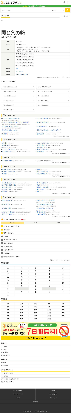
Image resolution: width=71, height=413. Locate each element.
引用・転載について (53, 394)
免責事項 (53, 390)
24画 (49, 316)
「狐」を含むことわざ (42, 105)
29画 (49, 319)
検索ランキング (5, 355)
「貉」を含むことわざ (42, 100)
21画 (8, 316)
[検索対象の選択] (58, 10)
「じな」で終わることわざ (44, 86)
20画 (63, 313)
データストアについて (7, 373)
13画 (35, 310)
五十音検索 (4, 346)
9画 (49, 307)
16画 (8, 313)
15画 (63, 310)
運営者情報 (35, 401)
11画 (8, 310)
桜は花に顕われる (7, 243)
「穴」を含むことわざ (8, 100)
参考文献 (18, 397)
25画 (63, 316)
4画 (49, 304)
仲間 (17, 68)
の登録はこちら (34, 6)
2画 (22, 304)
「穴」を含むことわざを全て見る (60, 153)
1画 (8, 304)
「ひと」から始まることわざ (44, 91)
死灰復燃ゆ (5, 253)
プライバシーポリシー (18, 394)
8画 (35, 307)
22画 (21, 316)
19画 (49, 313)
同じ (17, 71)
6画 (8, 307)
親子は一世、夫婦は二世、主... (10, 226)
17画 (21, 313)
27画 (21, 319)
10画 (63, 307)
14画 (49, 310)
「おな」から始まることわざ (9, 86)
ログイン (64, 3)
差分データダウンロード (7, 381)
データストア (4, 376)
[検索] (67, 10)
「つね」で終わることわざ (9, 95)
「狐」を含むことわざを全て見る (60, 193)
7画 (22, 307)
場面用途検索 (4, 352)
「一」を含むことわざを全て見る (60, 216)
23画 (35, 316)
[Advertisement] (35, 24)
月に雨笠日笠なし (7, 246)
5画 (63, 304)
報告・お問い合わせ (17, 390)
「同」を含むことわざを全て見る (60, 136)
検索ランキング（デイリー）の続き (59, 260)
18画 (35, 313)
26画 (8, 319)
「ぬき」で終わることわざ (9, 91)
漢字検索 (3, 349)
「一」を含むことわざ (8, 109)
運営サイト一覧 (53, 397)
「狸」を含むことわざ (8, 105)
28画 (35, 319)
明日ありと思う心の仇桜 (9, 240)
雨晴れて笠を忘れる (7, 233)
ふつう (60, 77)
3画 (35, 304)
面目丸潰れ (5, 229)
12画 (21, 310)
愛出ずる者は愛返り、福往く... (10, 256)
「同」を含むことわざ (42, 95)
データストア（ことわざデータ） (10, 379)
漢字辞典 (3, 362)
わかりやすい (66, 77)
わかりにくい (53, 77)
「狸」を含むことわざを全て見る (60, 176)
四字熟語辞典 (4, 365)
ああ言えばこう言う (7, 250)
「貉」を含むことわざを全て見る (60, 162)
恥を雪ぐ (4, 236)
